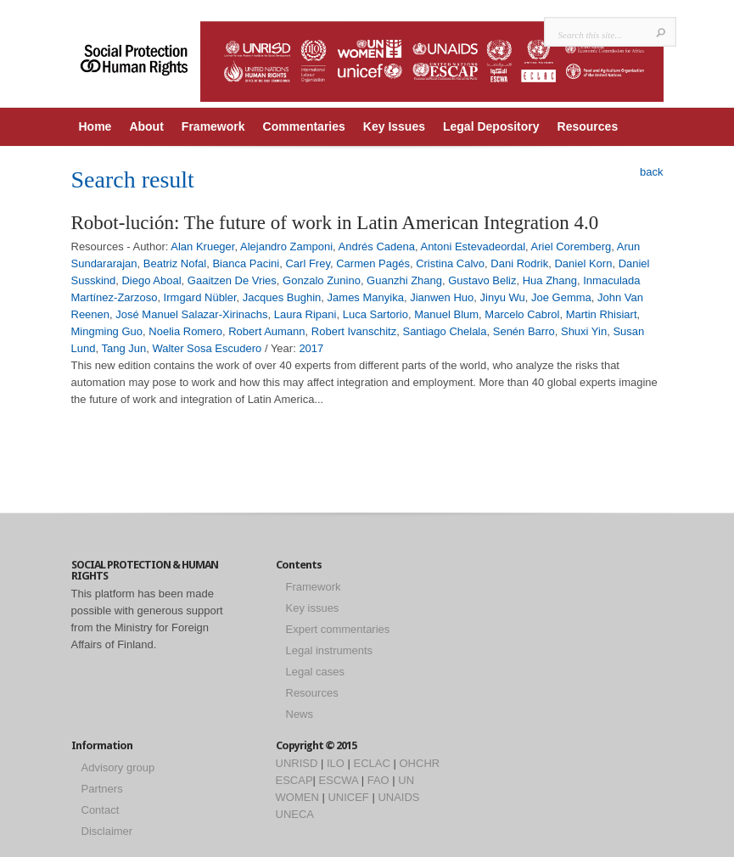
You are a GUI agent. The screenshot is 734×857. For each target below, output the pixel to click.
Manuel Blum (446, 314)
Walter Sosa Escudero (206, 348)
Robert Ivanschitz (353, 331)
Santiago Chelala (444, 331)
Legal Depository (491, 126)
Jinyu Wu (502, 297)
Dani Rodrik (519, 263)
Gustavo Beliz (482, 280)
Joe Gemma (561, 297)
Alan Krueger (202, 246)
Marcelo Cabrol (522, 314)
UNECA (295, 814)
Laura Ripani (305, 314)
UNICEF (348, 797)
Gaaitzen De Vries (232, 280)
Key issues (312, 608)
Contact (100, 810)
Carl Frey (307, 263)
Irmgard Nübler (200, 297)
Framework (213, 126)
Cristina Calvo (450, 263)
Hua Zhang (550, 280)
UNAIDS (398, 797)
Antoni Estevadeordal (472, 246)
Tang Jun (123, 348)
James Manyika (366, 297)
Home (95, 126)
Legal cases (315, 671)
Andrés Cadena (377, 246)
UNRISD (297, 763)
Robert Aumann (266, 331)
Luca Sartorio (375, 314)
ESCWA (338, 780)
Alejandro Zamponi (286, 246)
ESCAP (294, 780)
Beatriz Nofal (174, 263)
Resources (588, 126)
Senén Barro (524, 331)
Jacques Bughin (282, 297)
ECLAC (372, 763)
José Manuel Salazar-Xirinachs (191, 314)
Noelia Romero (185, 331)
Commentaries (304, 126)
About (146, 126)
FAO (378, 780)
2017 (311, 348)
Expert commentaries (338, 629)
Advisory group (118, 767)
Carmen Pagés (373, 263)
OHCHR (420, 763)
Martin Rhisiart (601, 314)
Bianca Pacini (245, 263)
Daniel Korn (583, 263)
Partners (102, 788)
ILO (336, 763)
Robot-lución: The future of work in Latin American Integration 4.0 (335, 222)
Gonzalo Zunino (322, 280)
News (300, 714)
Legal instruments (329, 650)
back (651, 171)
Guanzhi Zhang (404, 280)
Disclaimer (107, 831)
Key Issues (394, 126)
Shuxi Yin (584, 331)
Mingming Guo (107, 331)
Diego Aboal (151, 280)
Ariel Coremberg (571, 246)
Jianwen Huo (441, 297)
